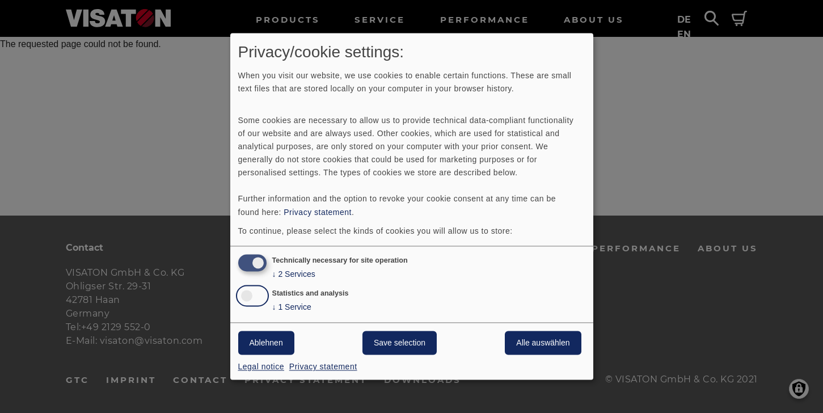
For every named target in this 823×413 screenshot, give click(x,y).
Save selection (399, 343)
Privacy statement (318, 212)
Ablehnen (266, 343)
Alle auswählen (542, 343)
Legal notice (261, 367)
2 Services (293, 274)
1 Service (291, 307)
